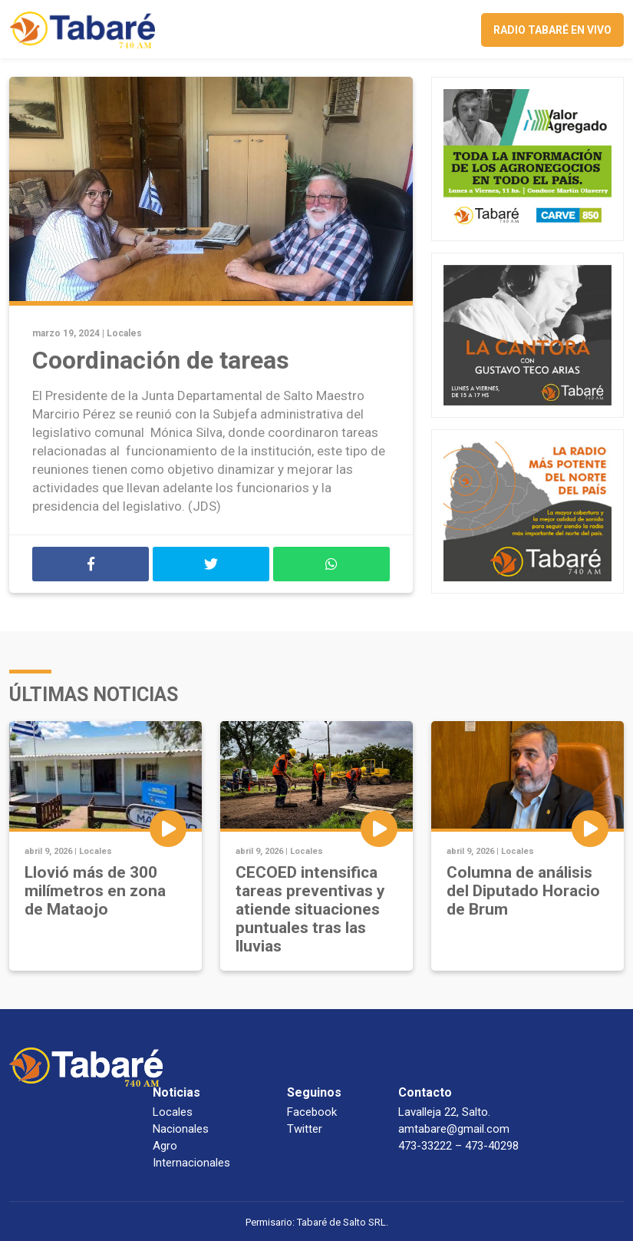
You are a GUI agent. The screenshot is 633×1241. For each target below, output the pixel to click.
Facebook (312, 1112)
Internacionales (191, 1163)
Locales (124, 333)
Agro (165, 1146)
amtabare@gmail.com (453, 1129)
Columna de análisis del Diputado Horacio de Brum (523, 890)
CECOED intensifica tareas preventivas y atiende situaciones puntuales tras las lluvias (310, 909)
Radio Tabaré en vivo (552, 30)
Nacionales (181, 1129)
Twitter (304, 1129)
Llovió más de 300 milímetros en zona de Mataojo (95, 890)
